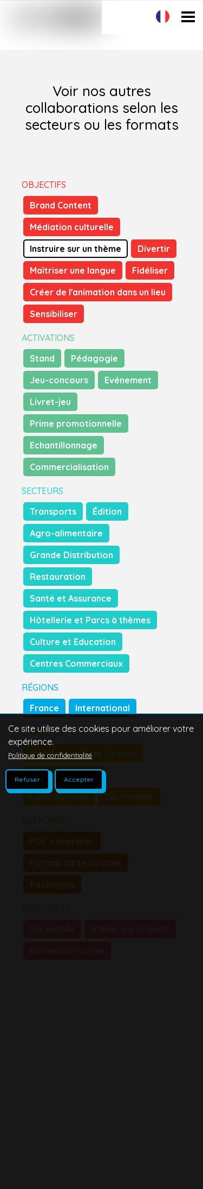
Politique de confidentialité (50, 755)
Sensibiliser (53, 313)
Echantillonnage (63, 445)
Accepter (79, 779)
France (44, 708)
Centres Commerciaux (76, 663)
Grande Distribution (71, 554)
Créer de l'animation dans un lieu (98, 292)
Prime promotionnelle (76, 423)
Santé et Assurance (71, 598)
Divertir (153, 248)
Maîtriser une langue (73, 270)
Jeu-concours (59, 380)
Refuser (27, 779)
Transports (53, 511)
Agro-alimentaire (66, 533)
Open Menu (188, 38)
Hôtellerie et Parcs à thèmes (90, 620)
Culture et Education (73, 641)
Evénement (128, 380)
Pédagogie (94, 358)
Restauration (58, 576)
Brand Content (60, 205)
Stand (42, 358)
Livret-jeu (50, 401)
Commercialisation (69, 466)
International (102, 708)
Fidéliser (150, 270)
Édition (107, 511)
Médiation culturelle (72, 227)
